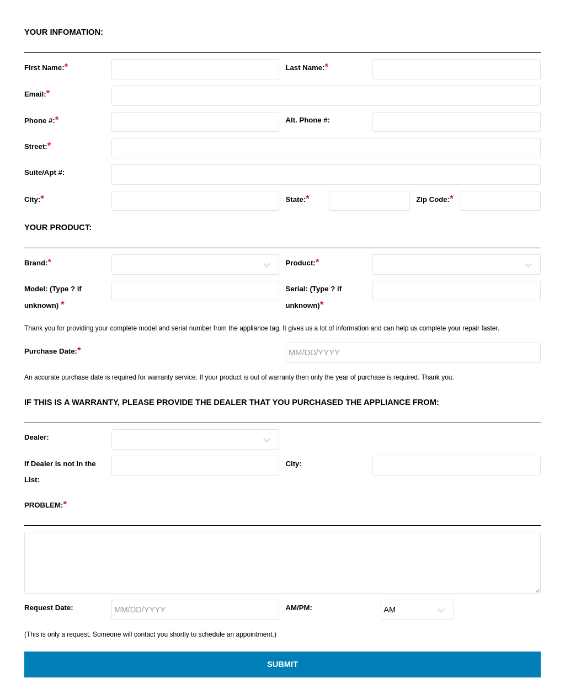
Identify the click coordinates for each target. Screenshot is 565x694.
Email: (37, 93)
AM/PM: (298, 608)
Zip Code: (435, 198)
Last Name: (306, 66)
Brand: (37, 262)
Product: (302, 262)
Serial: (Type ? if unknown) (313, 297)
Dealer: (36, 437)
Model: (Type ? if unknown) (53, 297)
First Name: (46, 66)
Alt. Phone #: (307, 120)
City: (34, 198)
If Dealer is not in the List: (60, 472)
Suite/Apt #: (44, 172)
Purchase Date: (52, 350)
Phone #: (41, 119)
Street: (37, 145)
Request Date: (48, 608)
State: (297, 198)
